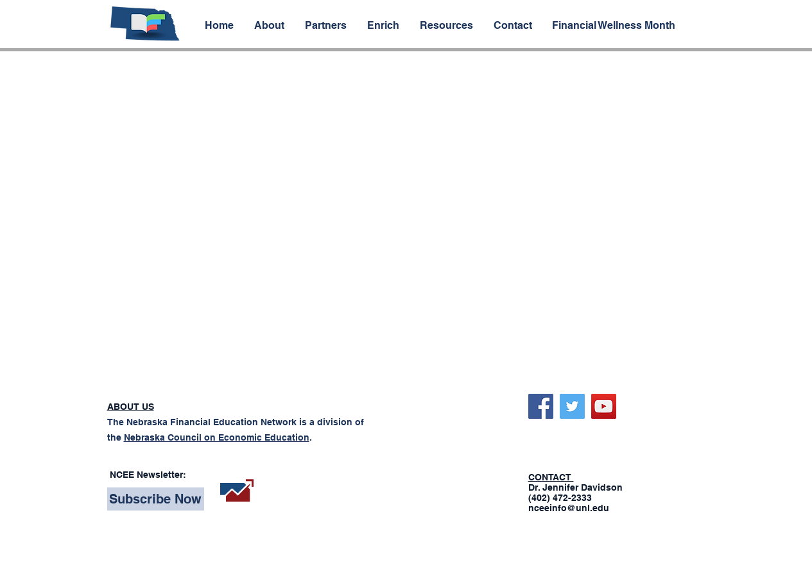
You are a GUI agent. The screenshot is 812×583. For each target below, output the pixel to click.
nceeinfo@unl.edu (568, 508)
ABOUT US (130, 406)
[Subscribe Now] (155, 499)
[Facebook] (540, 406)
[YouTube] (603, 406)
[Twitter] (572, 406)
